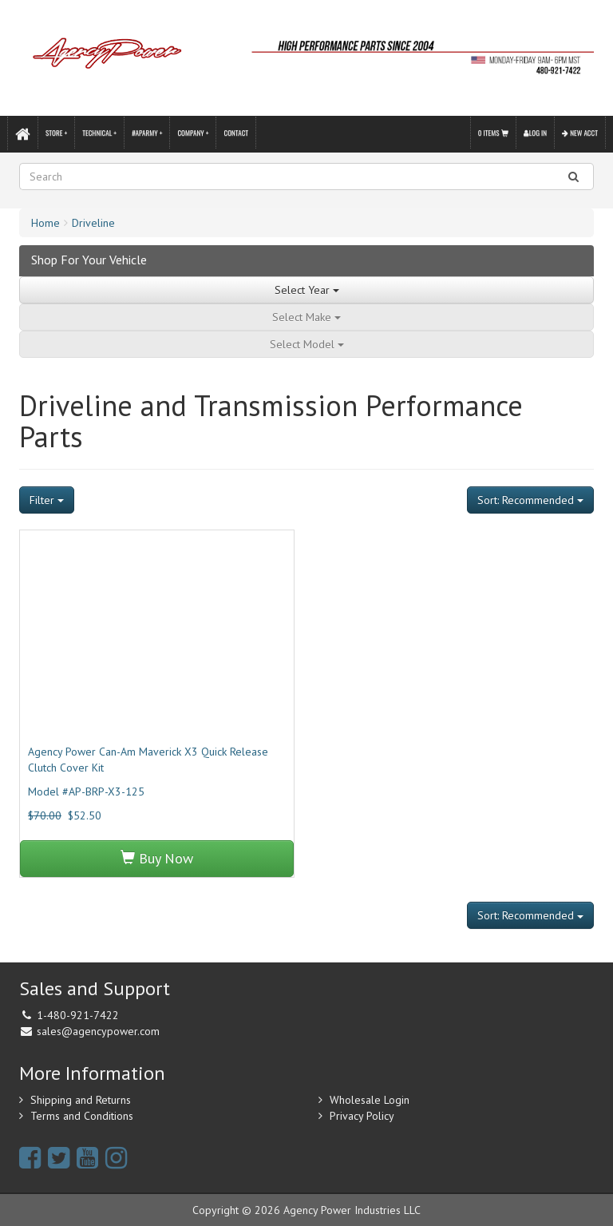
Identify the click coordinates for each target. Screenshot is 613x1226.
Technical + (99, 132)
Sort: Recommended (530, 500)
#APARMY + (147, 132)
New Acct (580, 132)
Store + (56, 132)
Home (45, 223)
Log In (535, 132)
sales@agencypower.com (98, 1031)
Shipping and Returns (80, 1100)
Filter (47, 500)
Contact (235, 132)
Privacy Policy (362, 1116)
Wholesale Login (369, 1100)
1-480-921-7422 (78, 1015)
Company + (192, 132)
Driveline (93, 223)
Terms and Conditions (81, 1116)
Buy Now (157, 858)
